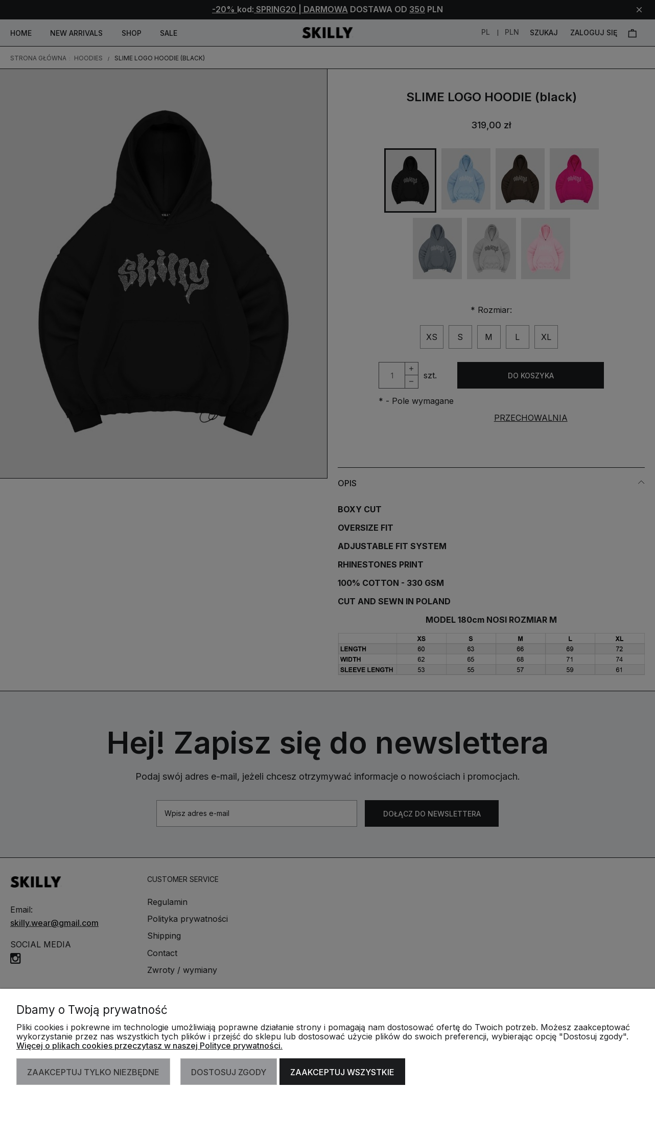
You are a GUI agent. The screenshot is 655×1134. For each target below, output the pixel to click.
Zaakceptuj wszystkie (342, 1072)
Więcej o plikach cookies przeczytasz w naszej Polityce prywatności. (149, 1045)
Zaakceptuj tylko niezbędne (93, 1072)
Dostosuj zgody (228, 1072)
